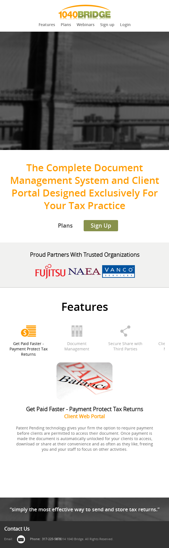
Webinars (86, 24)
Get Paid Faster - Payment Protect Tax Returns (29, 349)
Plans (66, 24)
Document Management (76, 346)
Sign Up (101, 225)
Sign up (107, 24)
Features (47, 24)
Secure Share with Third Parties (125, 346)
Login (125, 24)
